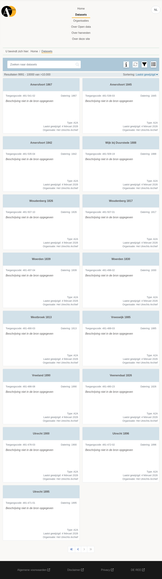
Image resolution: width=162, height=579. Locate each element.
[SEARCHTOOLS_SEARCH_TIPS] (126, 64)
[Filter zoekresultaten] (144, 64)
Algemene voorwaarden (33, 569)
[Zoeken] (77, 64)
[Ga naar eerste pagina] (71, 549)
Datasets (81, 14)
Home (81, 8)
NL (156, 9)
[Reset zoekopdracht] (135, 64)
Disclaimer (75, 569)
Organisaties (81, 20)
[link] (41, 105)
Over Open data (81, 26)
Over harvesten (81, 32)
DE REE (138, 569)
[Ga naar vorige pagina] (78, 549)
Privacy (107, 569)
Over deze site (81, 38)
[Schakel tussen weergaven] (153, 64)
